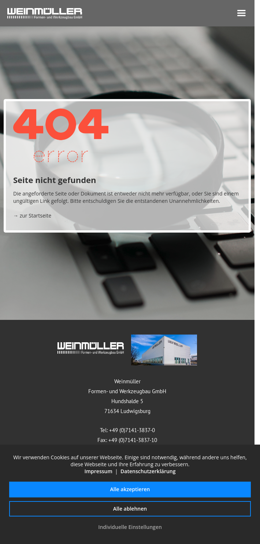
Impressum (98, 471)
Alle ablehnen (130, 508)
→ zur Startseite (32, 215)
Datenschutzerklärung (147, 471)
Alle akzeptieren (130, 489)
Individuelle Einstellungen (130, 526)
